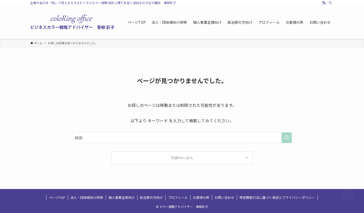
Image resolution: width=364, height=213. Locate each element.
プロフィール (178, 197)
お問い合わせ (224, 197)
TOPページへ (182, 157)
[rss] (324, 3)
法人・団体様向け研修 (86, 197)
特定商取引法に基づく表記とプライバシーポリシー (277, 197)
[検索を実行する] (287, 137)
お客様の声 (201, 197)
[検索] (330, 3)
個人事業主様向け (121, 197)
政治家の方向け (151, 197)
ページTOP (57, 197)
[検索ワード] (182, 137)
